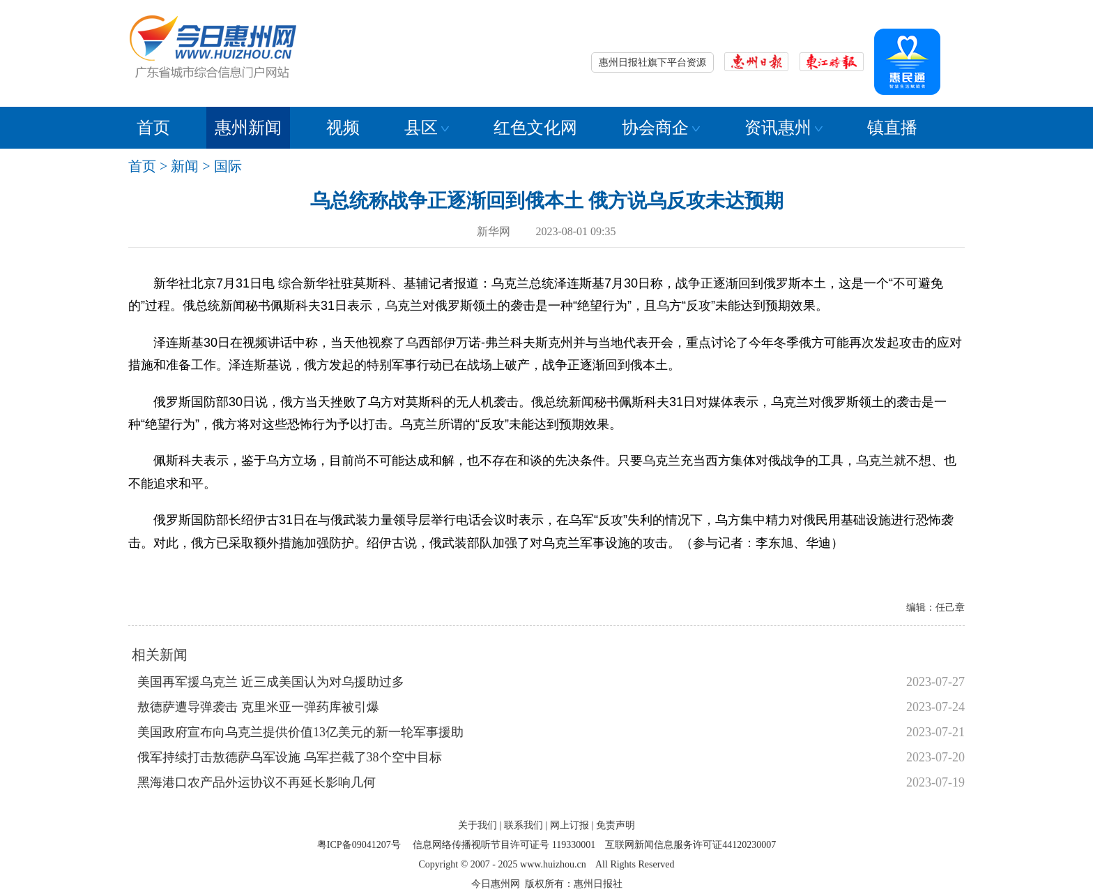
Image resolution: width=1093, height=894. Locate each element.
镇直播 (892, 128)
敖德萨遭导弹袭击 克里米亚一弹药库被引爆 (258, 707)
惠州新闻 (248, 128)
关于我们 (477, 825)
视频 (343, 128)
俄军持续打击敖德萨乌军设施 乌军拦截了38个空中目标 (289, 757)
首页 (153, 128)
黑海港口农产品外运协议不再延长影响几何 (256, 782)
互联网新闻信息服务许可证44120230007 (690, 845)
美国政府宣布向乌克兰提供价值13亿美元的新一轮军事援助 (300, 732)
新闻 (185, 166)
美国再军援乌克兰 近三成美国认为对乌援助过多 (270, 682)
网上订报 (569, 825)
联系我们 (523, 825)
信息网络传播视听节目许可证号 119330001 (504, 845)
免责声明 (615, 825)
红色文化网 (535, 128)
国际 (228, 166)
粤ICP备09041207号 (359, 845)
